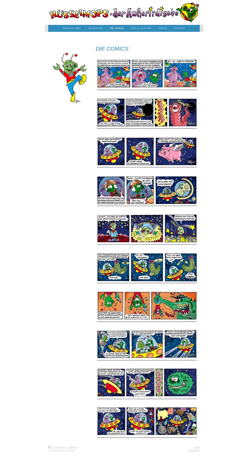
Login (197, 447)
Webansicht (193, 450)
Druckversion (57, 447)
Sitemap (72, 447)
